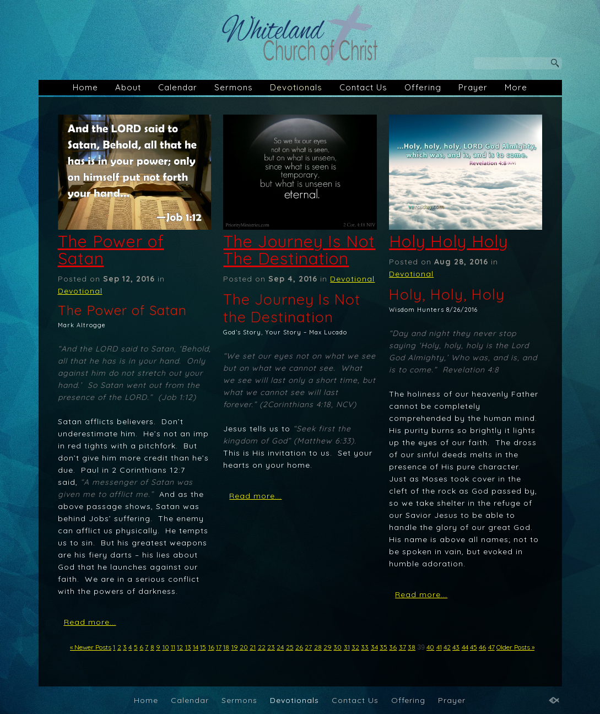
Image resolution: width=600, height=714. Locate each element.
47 (491, 647)
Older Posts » (515, 647)
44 (465, 647)
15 (203, 647)
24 (280, 647)
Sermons (233, 87)
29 (327, 647)
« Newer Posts (90, 647)
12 (180, 647)
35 (383, 647)
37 (402, 647)
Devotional (80, 291)
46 (482, 647)
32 (355, 647)
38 (411, 647)
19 (234, 647)
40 (430, 647)
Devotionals (296, 87)
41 (439, 647)
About (128, 87)
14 (195, 647)
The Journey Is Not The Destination (299, 250)
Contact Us (363, 87)
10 (166, 647)
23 (271, 647)
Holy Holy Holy (448, 241)
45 (473, 647)
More (516, 87)
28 (318, 647)
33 (365, 647)
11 (173, 647)
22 (262, 647)
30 (337, 647)
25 (290, 647)
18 (226, 647)
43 (456, 647)
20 (244, 647)
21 (253, 647)
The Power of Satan (111, 250)
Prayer (473, 87)
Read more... (90, 622)
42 (447, 647)
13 (188, 647)
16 (211, 647)
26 (299, 647)
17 (218, 647)
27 (308, 647)
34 (374, 647)
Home (85, 87)
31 (347, 647)
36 (393, 647)
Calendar (177, 87)
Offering (422, 87)
